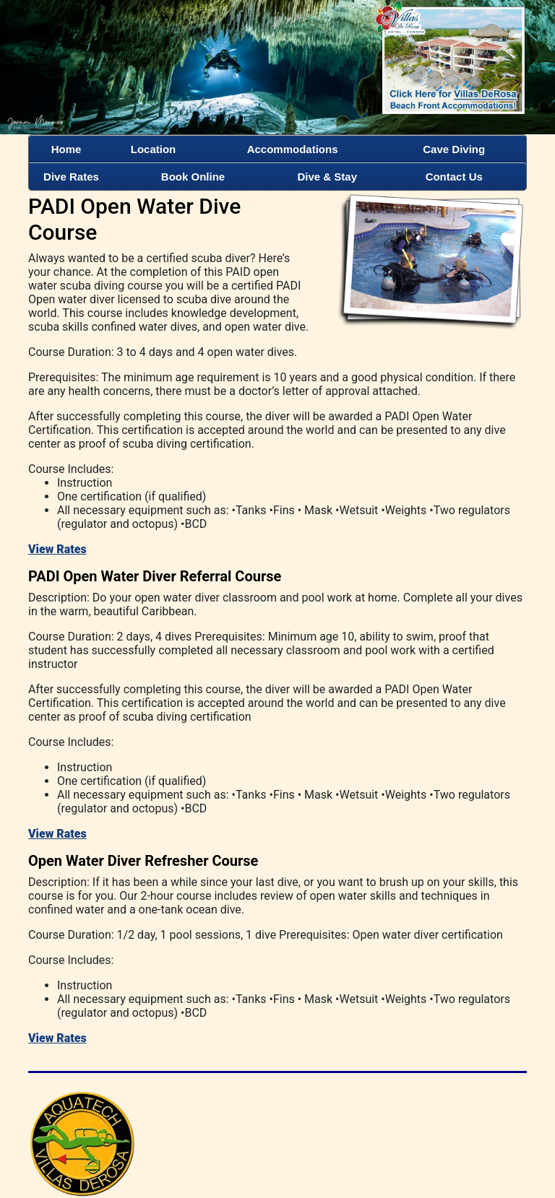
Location (153, 149)
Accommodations (292, 149)
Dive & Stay (328, 176)
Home (66, 149)
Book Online (193, 176)
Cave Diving (454, 149)
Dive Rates (71, 176)
